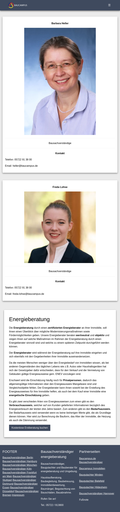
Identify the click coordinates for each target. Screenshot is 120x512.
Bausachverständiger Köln (17, 468)
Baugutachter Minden (91, 474)
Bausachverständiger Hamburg (19, 461)
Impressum (18, 495)
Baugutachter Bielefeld (91, 481)
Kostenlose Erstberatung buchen (30, 427)
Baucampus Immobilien (92, 468)
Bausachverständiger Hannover (96, 493)
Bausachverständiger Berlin (17, 457)
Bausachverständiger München (19, 465)
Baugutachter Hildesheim (93, 487)
